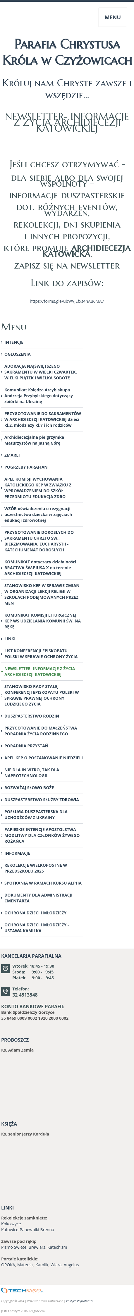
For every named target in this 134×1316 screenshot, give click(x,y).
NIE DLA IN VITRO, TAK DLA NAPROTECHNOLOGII (31, 772)
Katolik (41, 1264)
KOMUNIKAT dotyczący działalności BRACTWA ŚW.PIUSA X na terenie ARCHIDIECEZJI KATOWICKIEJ (40, 567)
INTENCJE (13, 342)
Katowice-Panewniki (20, 1229)
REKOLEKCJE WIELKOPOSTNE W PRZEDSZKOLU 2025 (35, 868)
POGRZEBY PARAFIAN (26, 467)
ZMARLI (12, 455)
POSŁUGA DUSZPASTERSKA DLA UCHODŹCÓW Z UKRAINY (36, 814)
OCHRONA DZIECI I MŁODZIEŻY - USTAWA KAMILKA (36, 927)
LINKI (10, 638)
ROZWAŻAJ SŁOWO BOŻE (29, 787)
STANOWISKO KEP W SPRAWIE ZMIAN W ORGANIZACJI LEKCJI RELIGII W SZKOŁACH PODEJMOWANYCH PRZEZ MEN (42, 594)
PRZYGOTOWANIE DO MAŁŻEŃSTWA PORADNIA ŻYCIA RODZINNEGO (40, 731)
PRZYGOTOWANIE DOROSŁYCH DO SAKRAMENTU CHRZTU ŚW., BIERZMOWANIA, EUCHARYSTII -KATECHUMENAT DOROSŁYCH (39, 541)
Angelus (71, 1264)
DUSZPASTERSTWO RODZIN (31, 716)
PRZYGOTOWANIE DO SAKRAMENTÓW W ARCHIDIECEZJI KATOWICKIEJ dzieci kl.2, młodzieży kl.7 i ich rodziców (42, 419)
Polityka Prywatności (79, 1301)
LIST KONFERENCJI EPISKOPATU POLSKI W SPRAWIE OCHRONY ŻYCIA (41, 653)
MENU (113, 17)
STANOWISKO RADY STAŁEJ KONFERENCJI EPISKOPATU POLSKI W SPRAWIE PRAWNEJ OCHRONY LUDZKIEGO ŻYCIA (41, 695)
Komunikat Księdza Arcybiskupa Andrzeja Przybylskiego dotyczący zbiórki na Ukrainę (38, 395)
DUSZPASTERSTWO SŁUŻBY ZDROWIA (41, 799)
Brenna (47, 1229)
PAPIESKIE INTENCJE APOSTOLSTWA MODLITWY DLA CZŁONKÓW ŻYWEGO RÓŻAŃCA (42, 835)
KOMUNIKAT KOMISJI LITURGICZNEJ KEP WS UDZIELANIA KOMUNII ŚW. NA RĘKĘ (42, 620)
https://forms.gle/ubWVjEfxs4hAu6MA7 (67, 301)
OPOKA (8, 1264)
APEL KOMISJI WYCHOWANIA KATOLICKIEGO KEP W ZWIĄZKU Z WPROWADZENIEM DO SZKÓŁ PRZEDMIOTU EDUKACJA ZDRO (37, 487)
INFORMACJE (17, 853)
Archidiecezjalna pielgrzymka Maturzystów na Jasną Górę (34, 440)
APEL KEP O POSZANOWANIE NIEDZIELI (43, 758)
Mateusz (25, 1264)
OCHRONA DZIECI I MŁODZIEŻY (35, 913)
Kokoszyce (11, 1223)
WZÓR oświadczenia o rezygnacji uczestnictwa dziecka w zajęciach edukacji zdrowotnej (38, 514)
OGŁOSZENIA (17, 354)
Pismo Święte (13, 1247)
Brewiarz (37, 1247)
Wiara (56, 1264)
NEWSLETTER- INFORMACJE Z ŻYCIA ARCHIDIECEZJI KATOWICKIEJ (39, 671)
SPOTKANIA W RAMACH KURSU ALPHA (43, 883)
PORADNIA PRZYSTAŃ (26, 746)
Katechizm (57, 1247)
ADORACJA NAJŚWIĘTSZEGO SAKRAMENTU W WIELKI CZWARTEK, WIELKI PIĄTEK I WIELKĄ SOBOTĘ (40, 372)
